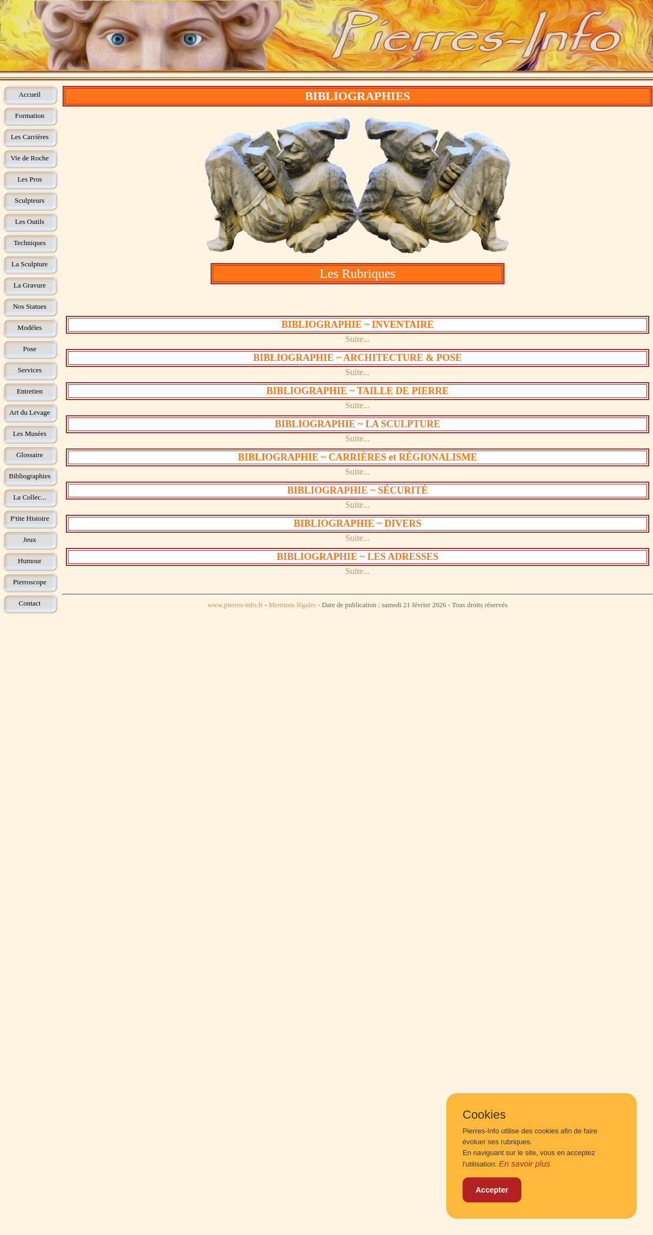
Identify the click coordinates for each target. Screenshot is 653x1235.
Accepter (492, 1190)
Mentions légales (292, 605)
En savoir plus (524, 1163)
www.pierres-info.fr (235, 605)
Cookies (484, 1114)
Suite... (358, 339)
